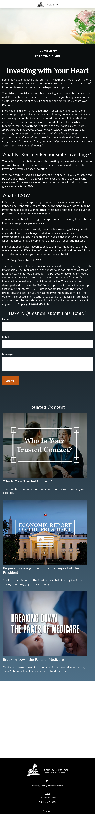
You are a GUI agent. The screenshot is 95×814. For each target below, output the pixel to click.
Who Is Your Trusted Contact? (27, 481)
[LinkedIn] (47, 780)
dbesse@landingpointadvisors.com (47, 785)
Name (5, 319)
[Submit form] (10, 380)
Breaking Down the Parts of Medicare (33, 659)
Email (5, 336)
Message (7, 354)
